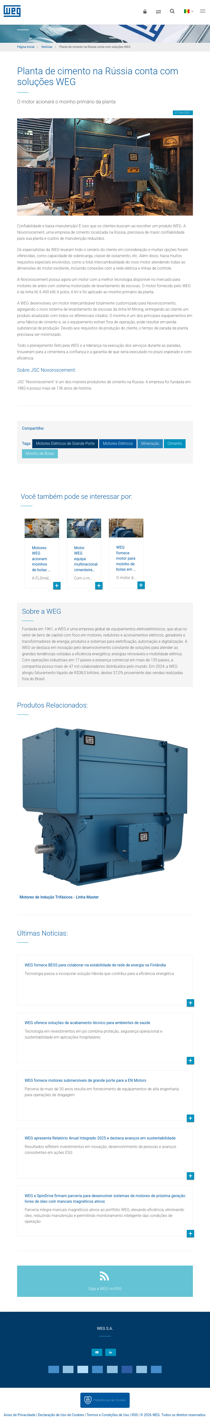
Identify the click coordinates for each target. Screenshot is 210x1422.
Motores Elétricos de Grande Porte (65, 443)
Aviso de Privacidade (19, 1415)
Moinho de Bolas (40, 453)
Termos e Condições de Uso (107, 1415)
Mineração (150, 443)
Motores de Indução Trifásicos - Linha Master (59, 897)
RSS (135, 1415)
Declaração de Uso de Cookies (61, 1415)
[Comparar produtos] (158, 11)
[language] (188, 11)
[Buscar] (172, 11)
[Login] (145, 11)
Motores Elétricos (118, 443)
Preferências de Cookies (109, 1400)
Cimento (175, 443)
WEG (10, 11)
